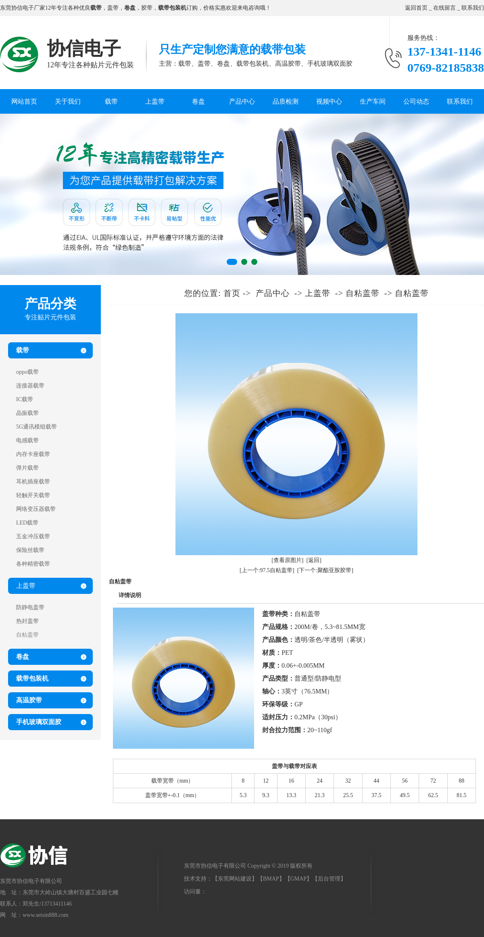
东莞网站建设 (235, 879)
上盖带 (155, 101)
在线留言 (444, 8)
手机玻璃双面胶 (38, 721)
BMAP (271, 879)
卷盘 (198, 101)
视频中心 (329, 101)
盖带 (113, 8)
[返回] (314, 560)
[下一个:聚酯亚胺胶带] (325, 570)
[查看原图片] (287, 560)
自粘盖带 (363, 293)
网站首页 (24, 101)
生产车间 (373, 101)
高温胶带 (29, 700)
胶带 (146, 8)
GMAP (298, 879)
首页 (231, 293)
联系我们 (472, 8)
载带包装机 (32, 678)
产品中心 (242, 101)
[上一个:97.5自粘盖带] (267, 570)
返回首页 (416, 8)
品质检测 (285, 101)
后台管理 (329, 879)
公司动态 (416, 101)
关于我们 (68, 101)
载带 (111, 101)
